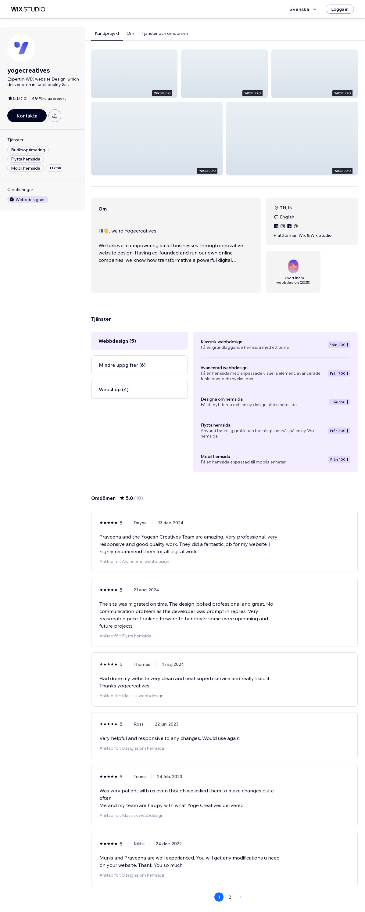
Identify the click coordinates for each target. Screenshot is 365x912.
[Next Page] (240, 889)
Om (130, 33)
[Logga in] (340, 9)
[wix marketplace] (28, 9)
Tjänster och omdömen (164, 33)
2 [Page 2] (230, 889)
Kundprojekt (107, 33)
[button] (134, 73)
